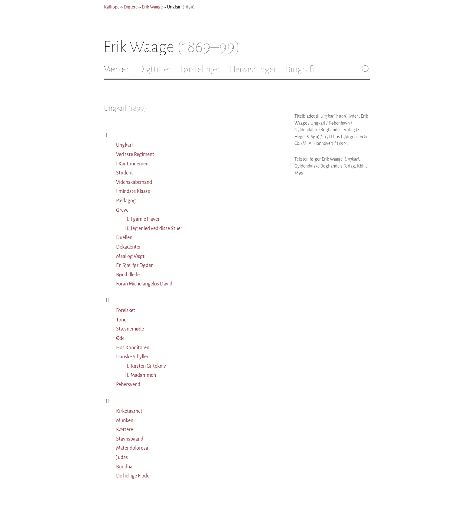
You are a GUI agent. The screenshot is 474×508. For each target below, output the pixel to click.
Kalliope (111, 7)
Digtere (131, 7)
